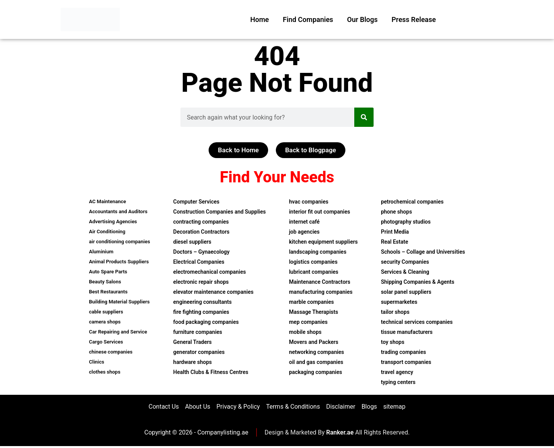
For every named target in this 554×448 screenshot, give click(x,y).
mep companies (308, 322)
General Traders (192, 342)
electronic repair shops (201, 282)
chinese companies (111, 352)
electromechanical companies (209, 272)
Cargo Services (106, 342)
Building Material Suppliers (119, 302)
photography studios (406, 222)
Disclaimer (340, 407)
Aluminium (101, 252)
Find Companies (308, 19)
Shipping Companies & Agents (417, 282)
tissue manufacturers (407, 332)
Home (259, 19)
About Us (197, 407)
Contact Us (164, 407)
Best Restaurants (108, 292)
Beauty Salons (105, 282)
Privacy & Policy (238, 407)
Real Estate (394, 242)
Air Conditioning (107, 232)
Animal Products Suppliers (119, 262)
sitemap (394, 407)
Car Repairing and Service (118, 332)
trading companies (403, 352)
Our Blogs (362, 19)
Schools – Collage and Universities (423, 252)
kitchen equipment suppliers (323, 242)
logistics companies (313, 262)
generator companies (198, 352)
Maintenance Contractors (319, 282)
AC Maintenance (107, 202)
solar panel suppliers (406, 292)
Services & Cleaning (405, 272)
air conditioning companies (119, 242)
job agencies (304, 232)
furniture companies (197, 332)
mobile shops (305, 332)
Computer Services (196, 202)
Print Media (395, 232)
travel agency (397, 372)
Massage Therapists (313, 312)
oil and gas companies (316, 362)
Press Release (414, 19)
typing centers (398, 382)
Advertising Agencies (113, 222)
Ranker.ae (339, 434)
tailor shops (395, 312)
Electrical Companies (198, 262)
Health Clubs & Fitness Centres (210, 372)
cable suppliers (106, 312)
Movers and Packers (313, 342)
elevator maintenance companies (213, 292)
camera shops (105, 322)
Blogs (369, 407)
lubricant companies (313, 272)
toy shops (392, 342)
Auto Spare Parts (108, 272)
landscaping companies (318, 252)
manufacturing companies (321, 292)
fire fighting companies (201, 312)
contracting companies (201, 222)
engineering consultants (202, 302)
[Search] (364, 117)
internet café (304, 222)
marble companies (311, 302)
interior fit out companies (319, 212)
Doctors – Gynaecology (201, 252)
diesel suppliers (192, 242)
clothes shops (104, 372)
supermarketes (399, 302)
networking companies (316, 352)
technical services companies (417, 322)
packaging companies (315, 372)
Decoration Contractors (201, 232)
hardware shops (192, 362)
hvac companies (308, 202)
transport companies (406, 362)
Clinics (96, 362)
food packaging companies (206, 322)
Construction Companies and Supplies (219, 212)
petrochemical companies (412, 202)
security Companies (405, 262)
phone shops (396, 212)
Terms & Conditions (293, 407)
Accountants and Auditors (118, 212)
